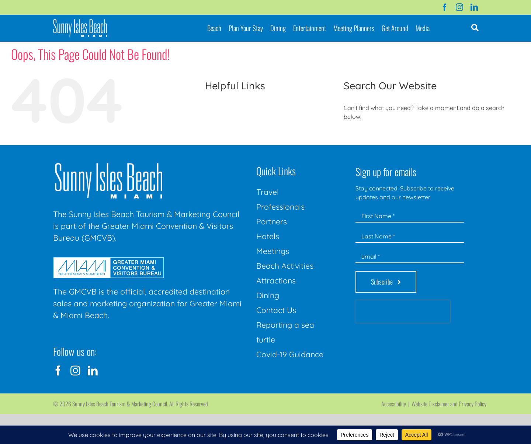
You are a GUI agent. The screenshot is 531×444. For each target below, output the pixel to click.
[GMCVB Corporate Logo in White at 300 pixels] (108, 260)
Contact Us (276, 310)
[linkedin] (474, 7)
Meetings (272, 251)
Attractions (276, 280)
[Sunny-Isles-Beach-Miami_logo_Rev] (108, 164)
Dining (267, 295)
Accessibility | (396, 403)
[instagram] (459, 7)
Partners (271, 221)
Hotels (267, 236)
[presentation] (402, 311)
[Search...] (425, 136)
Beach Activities (284, 266)
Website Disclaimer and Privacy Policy (449, 403)
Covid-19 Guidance (289, 354)
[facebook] (444, 7)
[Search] (352, 136)
